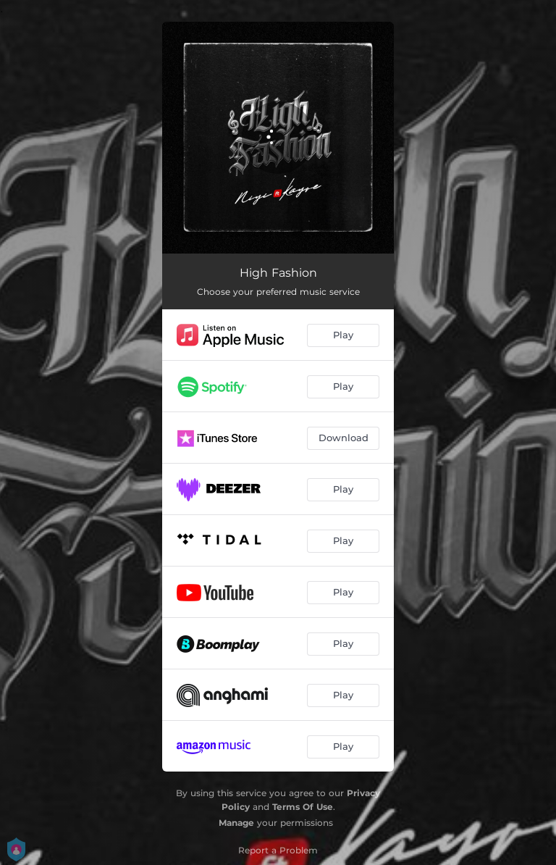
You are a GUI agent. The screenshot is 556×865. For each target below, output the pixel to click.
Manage (236, 822)
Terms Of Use (302, 806)
